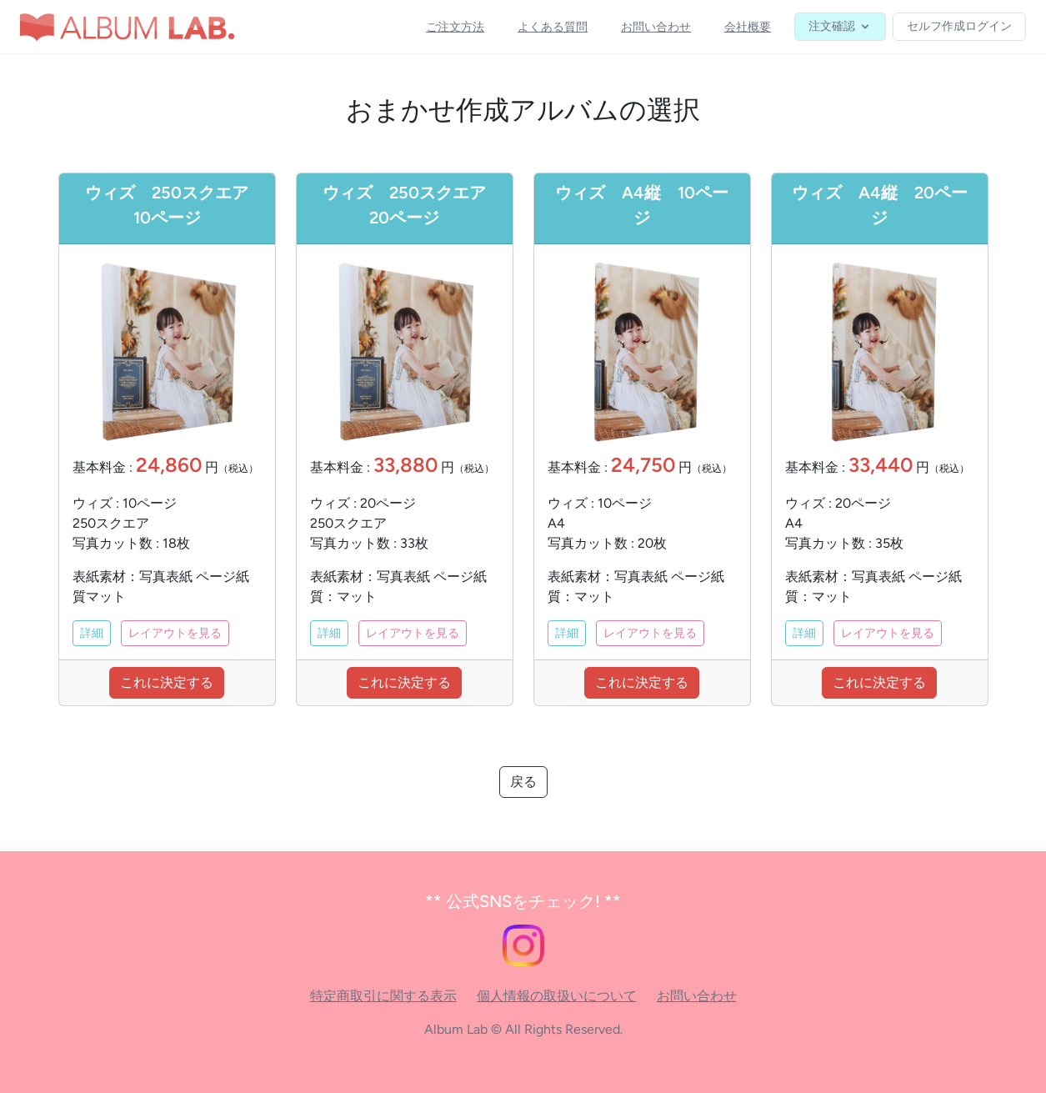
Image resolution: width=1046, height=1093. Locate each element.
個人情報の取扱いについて (557, 996)
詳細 (91, 633)
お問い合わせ (697, 996)
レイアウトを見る (175, 633)
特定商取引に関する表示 (383, 996)
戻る (523, 782)
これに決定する (166, 682)
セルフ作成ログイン (959, 26)
